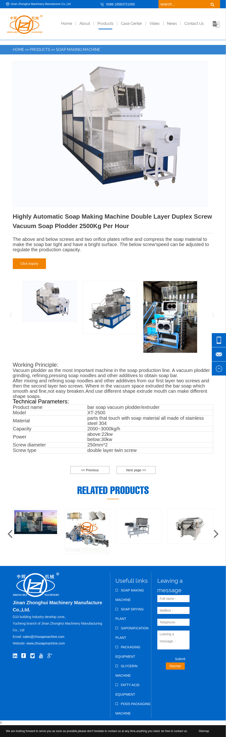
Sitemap (204, 731)
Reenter (175, 666)
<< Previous (90, 470)
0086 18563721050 (120, 4)
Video (154, 23)
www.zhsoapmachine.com (46, 643)
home (66, 23)
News (172, 23)
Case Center (131, 23)
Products (105, 23)
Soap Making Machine (78, 49)
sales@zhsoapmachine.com (43, 637)
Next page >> (136, 470)
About (84, 23)
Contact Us (194, 23)
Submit (180, 659)
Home (18, 49)
